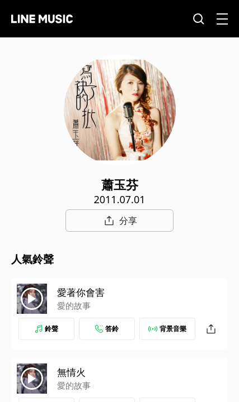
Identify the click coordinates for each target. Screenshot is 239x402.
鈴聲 (46, 328)
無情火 (71, 372)
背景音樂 (167, 328)
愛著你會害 (81, 292)
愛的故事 (74, 305)
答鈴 (107, 328)
